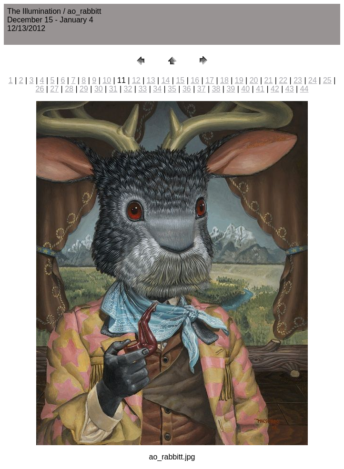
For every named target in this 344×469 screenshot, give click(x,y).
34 (157, 89)
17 (209, 80)
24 (312, 80)
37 (201, 89)
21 (268, 80)
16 (195, 80)
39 (230, 89)
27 (54, 89)
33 (142, 89)
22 (283, 80)
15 (180, 80)
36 (186, 89)
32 (128, 89)
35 (172, 89)
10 (106, 80)
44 (304, 89)
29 (84, 89)
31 (113, 89)
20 (254, 80)
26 (40, 89)
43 (289, 89)
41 (260, 89)
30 (98, 89)
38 (216, 89)
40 (245, 89)
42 (275, 89)
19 (239, 80)
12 (136, 80)
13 (151, 80)
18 (224, 80)
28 (69, 89)
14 (166, 80)
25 (327, 80)
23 (297, 80)
